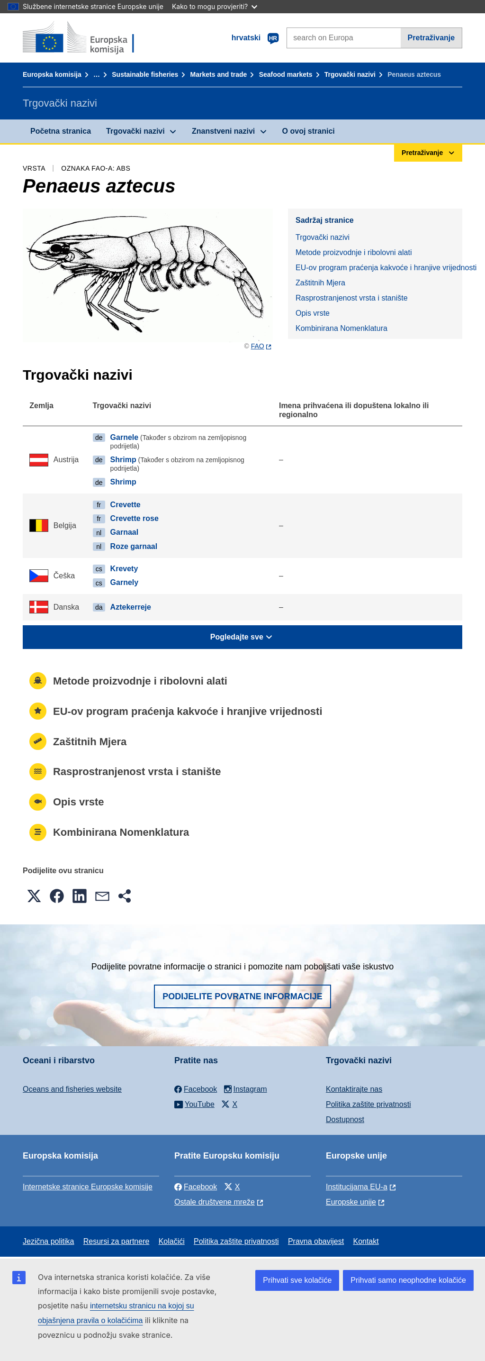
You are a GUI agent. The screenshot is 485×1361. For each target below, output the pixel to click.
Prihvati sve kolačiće (297, 1280)
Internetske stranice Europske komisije (88, 1187)
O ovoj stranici (308, 131)
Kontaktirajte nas (354, 1089)
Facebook (195, 1187)
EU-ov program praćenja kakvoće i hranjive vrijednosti (379, 268)
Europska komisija (52, 74)
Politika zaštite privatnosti (368, 1104)
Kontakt (365, 1241)
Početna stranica (60, 131)
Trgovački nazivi (350, 74)
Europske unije (351, 1202)
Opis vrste (313, 313)
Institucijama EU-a (356, 1187)
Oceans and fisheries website (72, 1089)
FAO (257, 346)
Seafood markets (286, 74)
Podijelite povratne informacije (242, 996)
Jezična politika (48, 1241)
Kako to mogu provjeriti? (214, 6)
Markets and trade (218, 74)
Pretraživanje (431, 38)
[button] (34, 895)
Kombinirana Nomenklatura (341, 328)
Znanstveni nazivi (223, 131)
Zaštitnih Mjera (320, 283)
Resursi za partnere (116, 1241)
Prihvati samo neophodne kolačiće (408, 1280)
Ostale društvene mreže (214, 1202)
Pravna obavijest (316, 1241)
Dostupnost (345, 1119)
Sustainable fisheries (145, 74)
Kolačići (172, 1241)
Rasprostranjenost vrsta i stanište (352, 298)
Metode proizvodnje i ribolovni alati (354, 252)
